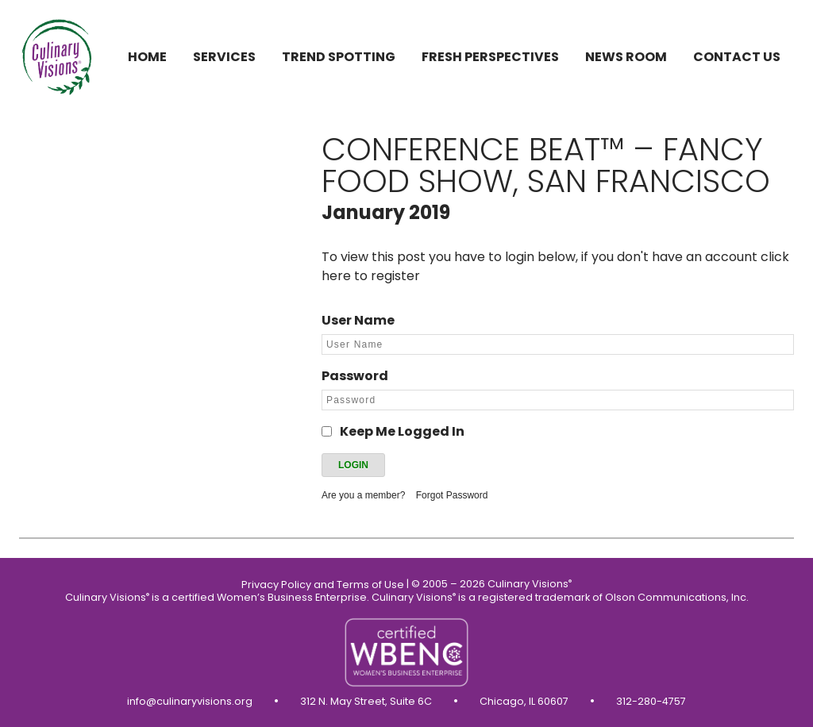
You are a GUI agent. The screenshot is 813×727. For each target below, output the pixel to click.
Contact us (736, 57)
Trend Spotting (338, 57)
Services (224, 57)
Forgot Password (452, 495)
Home (147, 57)
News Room (626, 57)
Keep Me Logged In (402, 431)
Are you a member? (363, 495)
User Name (358, 320)
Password (355, 376)
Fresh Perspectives (490, 57)
